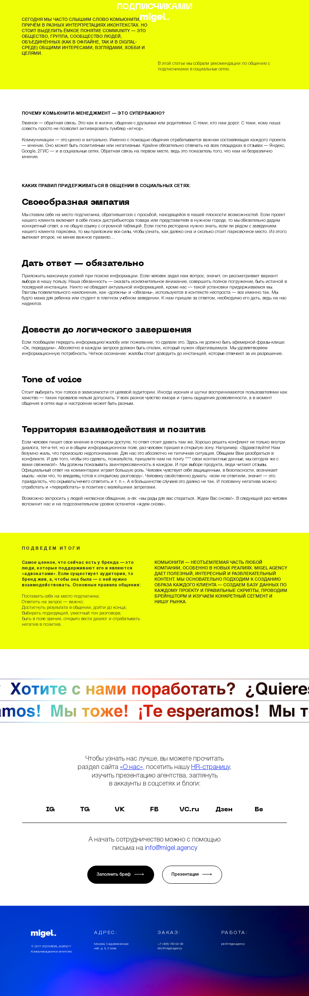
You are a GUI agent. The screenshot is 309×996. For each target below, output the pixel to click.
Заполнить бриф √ (121, 874)
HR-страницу (210, 767)
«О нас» (131, 767)
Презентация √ (192, 874)
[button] (7, 17)
